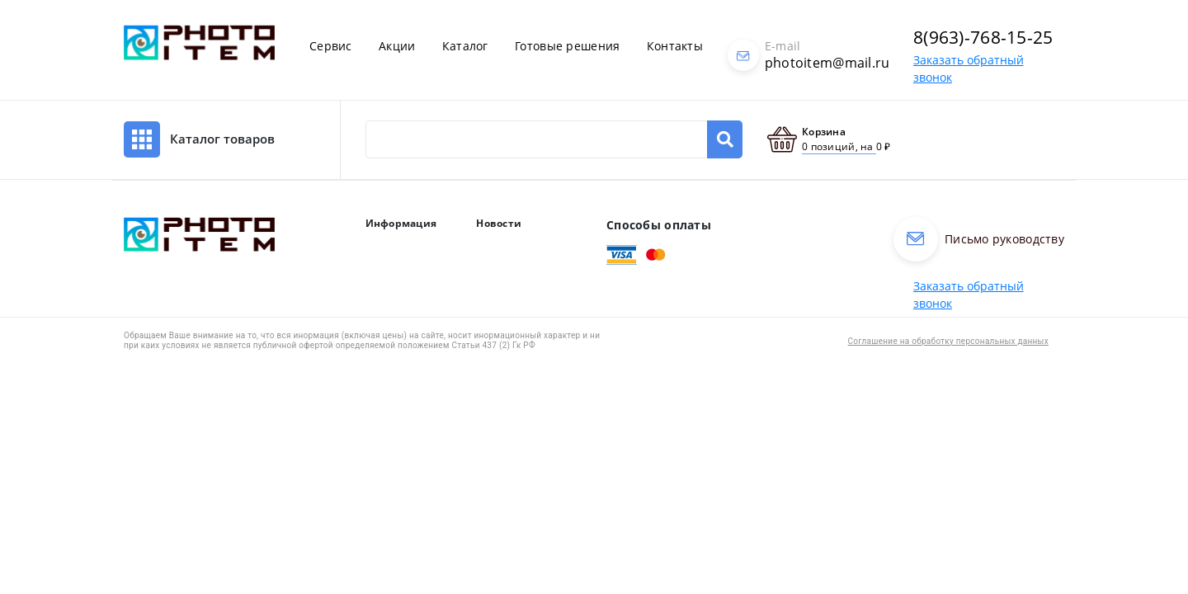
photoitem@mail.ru (827, 63)
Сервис (330, 46)
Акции (397, 46)
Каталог (465, 46)
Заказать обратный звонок (968, 294)
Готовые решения (567, 46)
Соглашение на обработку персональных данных (948, 341)
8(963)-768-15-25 (983, 37)
